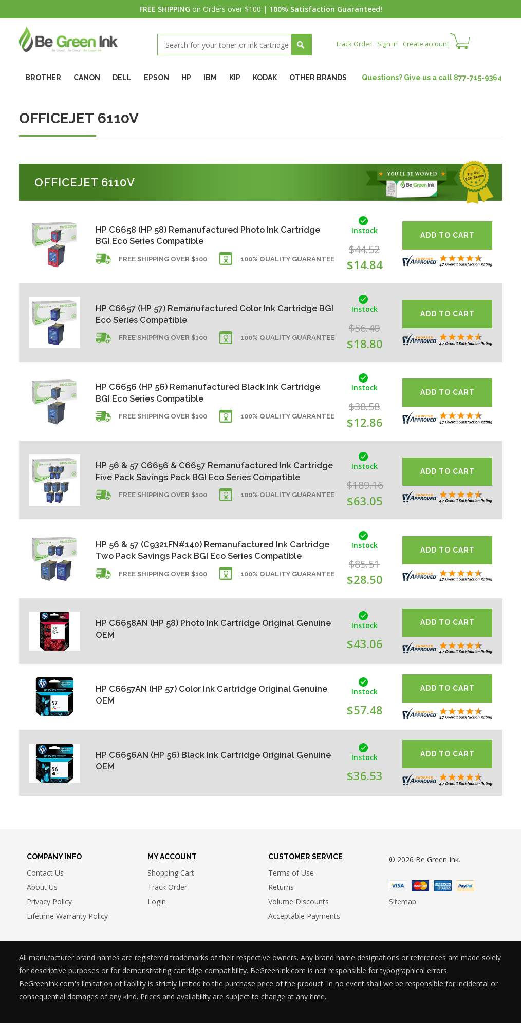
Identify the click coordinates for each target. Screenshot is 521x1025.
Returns (281, 889)
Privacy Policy (49, 903)
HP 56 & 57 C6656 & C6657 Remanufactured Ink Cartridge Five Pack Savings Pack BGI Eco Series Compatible (203, 471)
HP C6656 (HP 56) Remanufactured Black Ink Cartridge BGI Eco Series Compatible (193, 392)
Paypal (465, 887)
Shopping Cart (170, 875)
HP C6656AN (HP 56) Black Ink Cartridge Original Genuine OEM (201, 760)
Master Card (420, 887)
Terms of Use (291, 875)
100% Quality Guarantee (287, 264)
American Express (443, 887)
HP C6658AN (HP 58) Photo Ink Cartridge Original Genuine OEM (202, 628)
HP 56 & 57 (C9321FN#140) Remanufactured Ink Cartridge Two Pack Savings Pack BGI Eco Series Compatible (203, 550)
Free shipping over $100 (163, 264)
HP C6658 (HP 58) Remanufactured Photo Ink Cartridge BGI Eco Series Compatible (194, 235)
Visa (397, 887)
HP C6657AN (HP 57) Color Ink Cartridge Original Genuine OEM (201, 694)
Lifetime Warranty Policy (67, 918)
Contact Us (45, 875)
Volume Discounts (298, 903)
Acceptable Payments (304, 918)
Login (156, 903)
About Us (42, 889)
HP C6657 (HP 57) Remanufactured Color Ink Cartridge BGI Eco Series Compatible (193, 314)
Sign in (391, 43)
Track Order (355, 43)
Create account (432, 43)
